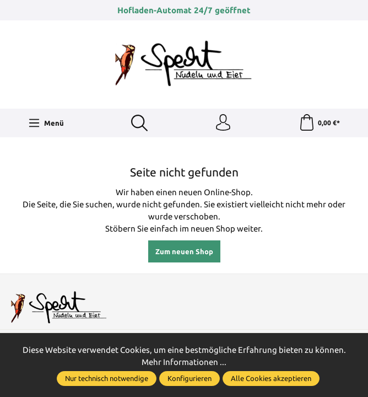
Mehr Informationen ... (184, 362)
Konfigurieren (189, 378)
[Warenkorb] (319, 123)
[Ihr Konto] (223, 123)
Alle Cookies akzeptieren (271, 378)
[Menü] (46, 123)
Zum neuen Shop (184, 251)
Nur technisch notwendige (106, 378)
